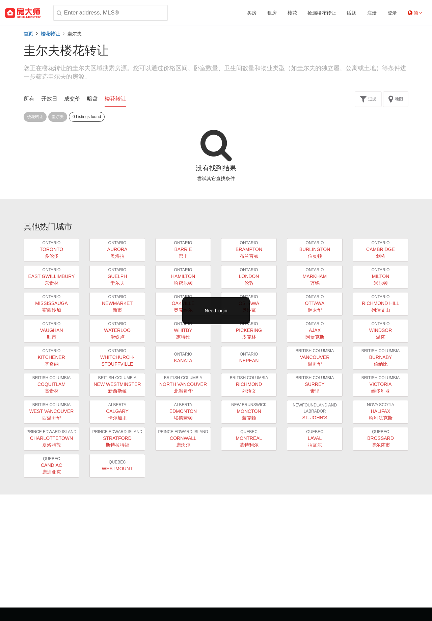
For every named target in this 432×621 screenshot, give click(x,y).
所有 (29, 99)
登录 (392, 13)
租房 (272, 13)
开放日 (49, 99)
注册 (372, 13)
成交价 (72, 99)
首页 (28, 33)
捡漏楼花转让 (321, 13)
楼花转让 (50, 33)
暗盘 (92, 99)
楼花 (292, 13)
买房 (251, 13)
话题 (351, 13)
